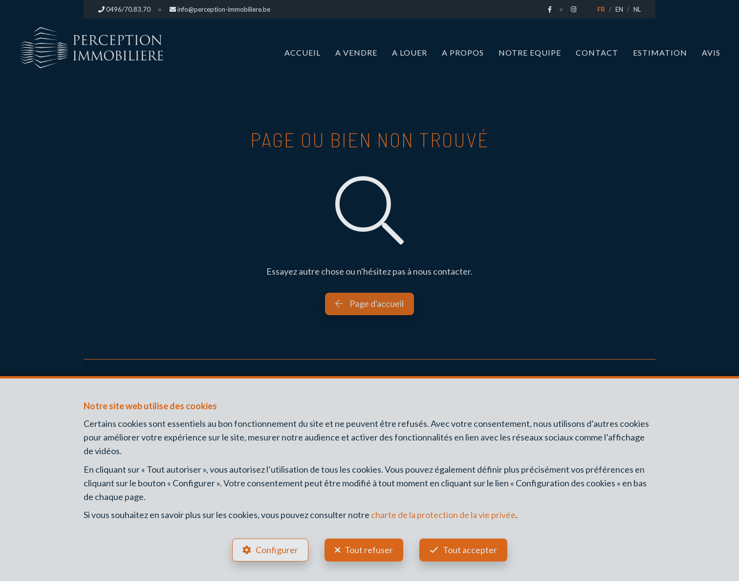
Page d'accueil (369, 303)
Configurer (277, 549)
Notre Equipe (530, 52)
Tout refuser (369, 549)
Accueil (302, 52)
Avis (711, 52)
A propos (463, 52)
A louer (409, 52)
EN (619, 9)
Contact (597, 52)
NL (637, 9)
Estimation (660, 52)
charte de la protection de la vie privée (443, 514)
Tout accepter (470, 549)
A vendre (356, 52)
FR (601, 9)
